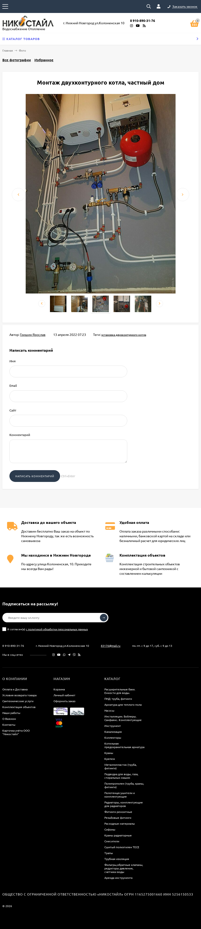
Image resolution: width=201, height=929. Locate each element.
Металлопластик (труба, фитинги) (120, 766)
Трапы (108, 853)
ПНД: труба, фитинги (118, 699)
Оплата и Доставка (15, 689)
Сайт (12, 410)
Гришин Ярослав (32, 334)
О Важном (9, 719)
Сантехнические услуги (17, 701)
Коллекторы (112, 737)
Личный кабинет (64, 695)
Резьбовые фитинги (117, 817)
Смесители (111, 841)
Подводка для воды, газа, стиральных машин (121, 775)
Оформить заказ (64, 701)
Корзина (59, 689)
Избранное (43, 59)
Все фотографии (16, 59)
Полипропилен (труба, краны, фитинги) (124, 785)
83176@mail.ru (110, 646)
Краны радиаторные (118, 835)
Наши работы (11, 713)
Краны (108, 753)
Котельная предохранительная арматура (124, 745)
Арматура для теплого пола (123, 704)
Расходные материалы (119, 823)
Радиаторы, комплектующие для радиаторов (123, 804)
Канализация (113, 731)
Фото (22, 50)
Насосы (109, 710)
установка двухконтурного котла (123, 335)
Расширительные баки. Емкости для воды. (119, 691)
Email (13, 385)
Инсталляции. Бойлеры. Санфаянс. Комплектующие (123, 718)
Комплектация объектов (19, 707)
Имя (12, 361)
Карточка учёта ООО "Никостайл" (16, 732)
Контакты (8, 724)
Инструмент (112, 726)
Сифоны (109, 829)
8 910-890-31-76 (13, 646)
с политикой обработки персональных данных (57, 629)
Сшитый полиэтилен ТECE (121, 847)
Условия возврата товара (19, 695)
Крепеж (109, 759)
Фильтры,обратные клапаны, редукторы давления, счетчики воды (123, 868)
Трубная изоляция (116, 859)
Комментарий (19, 435)
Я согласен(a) (45, 629)
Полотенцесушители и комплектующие (119, 794)
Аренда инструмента (118, 878)
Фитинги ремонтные (118, 812)
